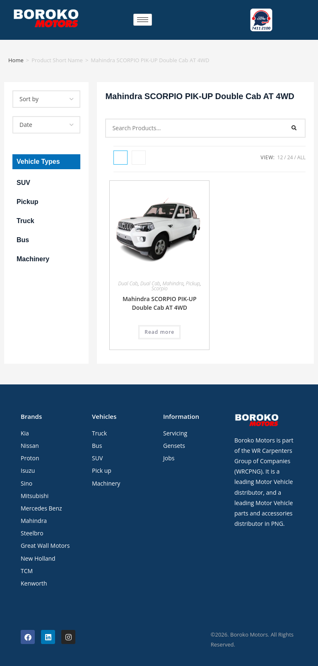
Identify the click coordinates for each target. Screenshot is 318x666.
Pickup (27, 201)
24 (290, 157)
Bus (23, 239)
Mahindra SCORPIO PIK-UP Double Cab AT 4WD (160, 303)
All (301, 157)
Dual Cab (128, 283)
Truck (25, 220)
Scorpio (160, 288)
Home (16, 60)
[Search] (294, 128)
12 (280, 157)
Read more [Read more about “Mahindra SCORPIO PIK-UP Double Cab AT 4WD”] (159, 331)
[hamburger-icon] (142, 20)
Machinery (33, 259)
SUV (23, 182)
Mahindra (172, 283)
